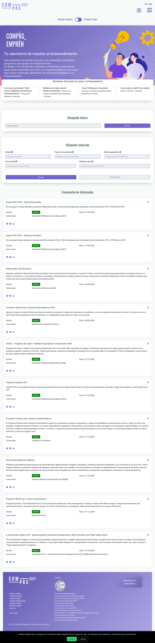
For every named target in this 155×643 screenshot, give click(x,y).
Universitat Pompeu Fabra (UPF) (65, 612)
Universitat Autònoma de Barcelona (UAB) (69, 608)
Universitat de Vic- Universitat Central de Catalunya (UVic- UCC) (76, 624)
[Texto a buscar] (53, 134)
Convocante (12, 172)
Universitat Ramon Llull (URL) (64, 627)
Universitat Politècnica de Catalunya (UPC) (69, 610)
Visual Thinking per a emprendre (95, 97)
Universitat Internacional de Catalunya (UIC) (69, 629)
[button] (28, 167)
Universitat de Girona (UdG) (64, 617)
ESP (150, 4)
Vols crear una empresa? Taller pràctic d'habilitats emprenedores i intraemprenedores (23, 100)
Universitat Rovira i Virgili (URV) (65, 620)
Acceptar (72, 639)
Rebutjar (83, 639)
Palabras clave (86, 172)
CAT (146, 4)
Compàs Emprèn (65, 19)
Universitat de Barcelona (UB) (64, 605)
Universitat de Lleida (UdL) (63, 615)
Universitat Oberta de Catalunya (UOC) (67, 622)
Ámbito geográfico (112, 163)
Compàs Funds (90, 19)
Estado (10, 163)
